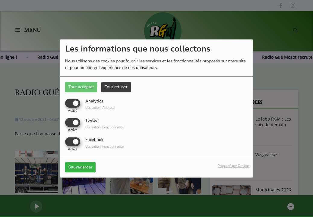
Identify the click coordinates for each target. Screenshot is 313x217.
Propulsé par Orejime (234, 166)
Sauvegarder (80, 167)
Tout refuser (116, 87)
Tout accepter (81, 87)
